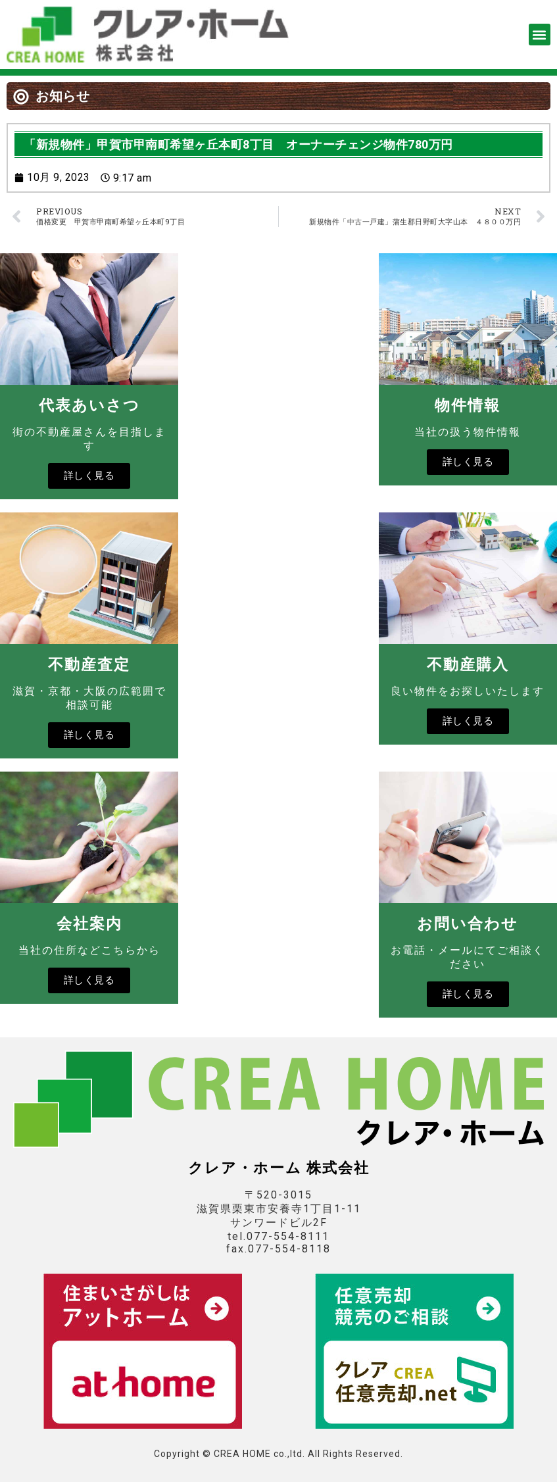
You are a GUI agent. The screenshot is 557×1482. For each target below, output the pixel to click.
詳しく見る (89, 476)
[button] (539, 34)
